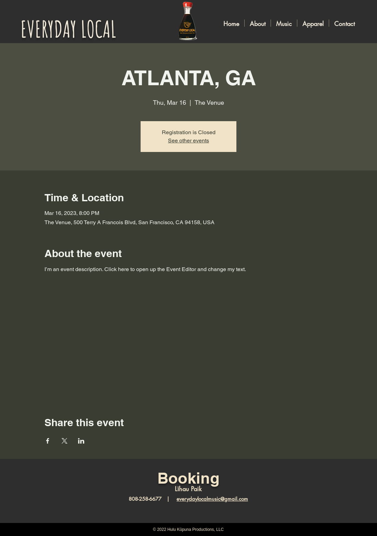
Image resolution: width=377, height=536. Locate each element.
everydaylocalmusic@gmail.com (212, 499)
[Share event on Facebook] (47, 441)
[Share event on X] (64, 441)
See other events (188, 140)
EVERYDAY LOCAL (68, 28)
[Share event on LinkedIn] (81, 441)
